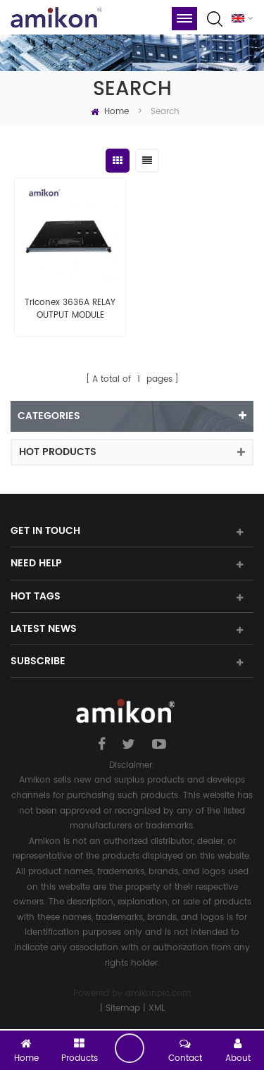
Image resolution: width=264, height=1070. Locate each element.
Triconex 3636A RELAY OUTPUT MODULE (70, 309)
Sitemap (123, 1008)
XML (157, 1008)
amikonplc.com (158, 993)
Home (110, 111)
